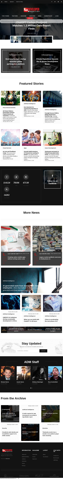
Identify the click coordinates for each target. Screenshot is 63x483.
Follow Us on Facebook (52, 182)
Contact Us (56, 455)
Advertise (24, 461)
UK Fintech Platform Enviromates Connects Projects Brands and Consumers (10, 115)
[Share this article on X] (5, 258)
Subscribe (32, 16)
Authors (24, 458)
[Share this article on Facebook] (3, 258)
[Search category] (53, 23)
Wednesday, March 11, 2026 (29, 160)
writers (6, 1)
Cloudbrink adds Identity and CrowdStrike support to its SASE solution (10, 434)
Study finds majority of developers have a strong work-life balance (9, 415)
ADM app (55, 460)
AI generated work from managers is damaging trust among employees (30, 288)
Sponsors (34, 458)
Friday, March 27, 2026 (15, 66)
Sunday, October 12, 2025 (13, 405)
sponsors (12, 1)
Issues (33, 456)
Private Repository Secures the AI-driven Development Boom (47, 61)
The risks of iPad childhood (35, 329)
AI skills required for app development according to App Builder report (29, 415)
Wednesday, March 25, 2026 (29, 116)
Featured (15, 16)
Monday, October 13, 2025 (33, 405)
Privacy (23, 465)
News (39, 16)
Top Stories (5, 16)
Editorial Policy (25, 456)
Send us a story (19, 1)
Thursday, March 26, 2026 (7, 121)
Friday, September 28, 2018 (56, 253)
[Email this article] (3, 263)
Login (56, 16)
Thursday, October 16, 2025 (33, 424)
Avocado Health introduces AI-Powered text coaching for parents (16, 330)
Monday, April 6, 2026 (31, 33)
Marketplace (48, 16)
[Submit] (60, 23)
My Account (56, 457)
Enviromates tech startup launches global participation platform (16, 61)
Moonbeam (8, 458)
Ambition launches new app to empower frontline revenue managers (53, 330)
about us (24, 454)
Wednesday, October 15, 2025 (12, 424)
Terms (23, 463)
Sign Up (30, 18)
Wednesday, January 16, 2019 (23, 253)
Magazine (23, 16)
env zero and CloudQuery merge (10, 154)
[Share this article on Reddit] (5, 260)
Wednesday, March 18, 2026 (8, 158)
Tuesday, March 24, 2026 (49, 122)
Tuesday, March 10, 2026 (49, 160)
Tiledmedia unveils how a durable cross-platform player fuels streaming (51, 434)
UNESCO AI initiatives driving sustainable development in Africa (10, 319)
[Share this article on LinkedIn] (3, 260)
